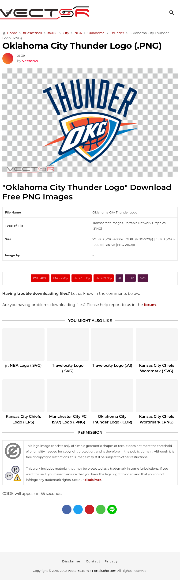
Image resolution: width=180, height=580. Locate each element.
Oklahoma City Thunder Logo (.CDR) (112, 419)
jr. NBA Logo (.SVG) (23, 365)
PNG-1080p (82, 278)
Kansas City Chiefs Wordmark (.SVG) (156, 368)
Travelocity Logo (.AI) (112, 365)
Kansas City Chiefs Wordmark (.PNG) (156, 419)
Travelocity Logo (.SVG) (67, 368)
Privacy (111, 561)
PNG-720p (60, 278)
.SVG (142, 278)
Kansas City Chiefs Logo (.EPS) (23, 419)
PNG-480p (40, 278)
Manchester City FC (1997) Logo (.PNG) (67, 419)
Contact (93, 561)
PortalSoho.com (104, 571)
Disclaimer (72, 561)
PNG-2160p (104, 278)
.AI (119, 278)
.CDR (130, 278)
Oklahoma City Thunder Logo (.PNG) (81, 45)
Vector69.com (78, 571)
